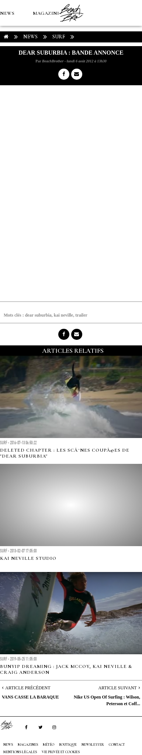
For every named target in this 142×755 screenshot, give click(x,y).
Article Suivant (117, 687)
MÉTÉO (9, 65)
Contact (117, 744)
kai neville (63, 315)
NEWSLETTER (93, 744)
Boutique (40, 65)
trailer (81, 315)
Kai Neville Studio (28, 558)
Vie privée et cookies (61, 752)
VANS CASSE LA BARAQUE (30, 697)
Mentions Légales (20, 752)
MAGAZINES (48, 13)
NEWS (7, 13)
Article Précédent (27, 687)
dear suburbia (38, 315)
